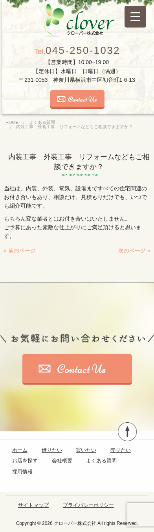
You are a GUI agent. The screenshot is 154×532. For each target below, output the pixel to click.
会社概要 (62, 461)
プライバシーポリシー (88, 505)
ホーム (20, 450)
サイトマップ (33, 505)
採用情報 (22, 472)
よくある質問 (101, 461)
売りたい (120, 450)
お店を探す (25, 461)
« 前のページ (20, 250)
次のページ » (134, 250)
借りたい (52, 450)
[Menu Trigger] (135, 17)
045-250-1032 (77, 50)
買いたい (86, 450)
